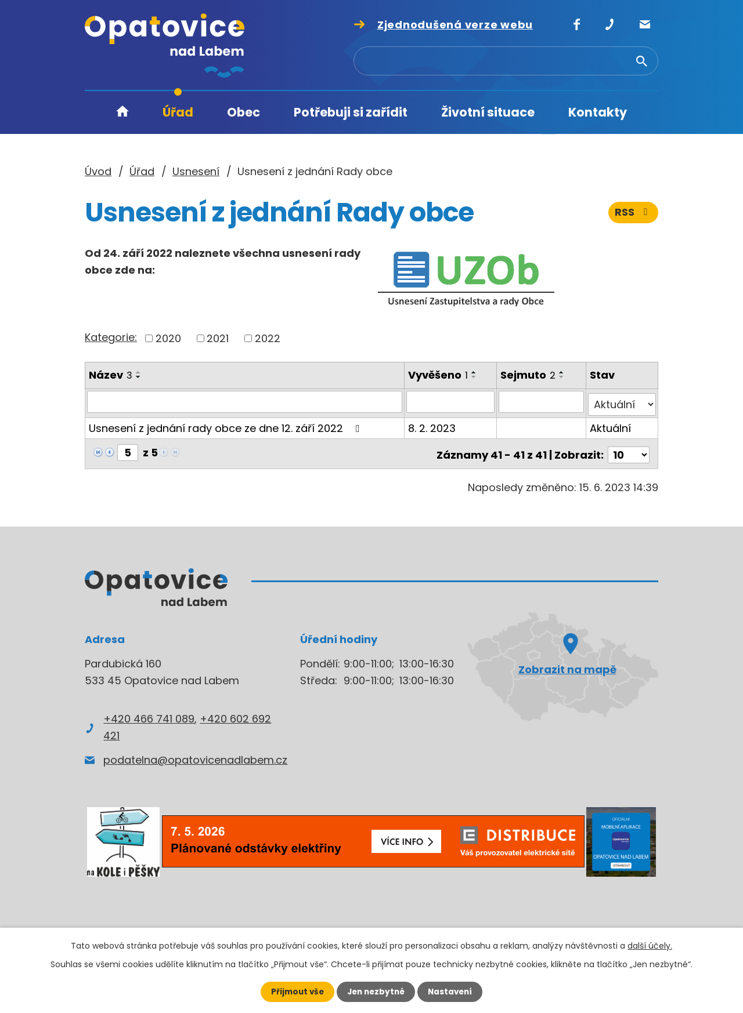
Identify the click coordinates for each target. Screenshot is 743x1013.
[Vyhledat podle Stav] (622, 402)
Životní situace (488, 112)
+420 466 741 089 (148, 713)
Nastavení (453, 991)
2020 (168, 338)
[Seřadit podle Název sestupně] (138, 377)
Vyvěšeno (438, 375)
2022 (267, 338)
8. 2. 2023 (432, 425)
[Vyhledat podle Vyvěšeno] (451, 402)
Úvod (122, 113)
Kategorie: (111, 337)
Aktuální (611, 425)
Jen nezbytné (375, 991)
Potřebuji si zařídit (350, 112)
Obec (243, 112)
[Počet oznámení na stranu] (629, 449)
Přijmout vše (294, 991)
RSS (633, 213)
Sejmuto (528, 375)
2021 (218, 338)
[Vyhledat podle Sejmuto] (542, 402)
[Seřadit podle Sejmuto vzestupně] (562, 372)
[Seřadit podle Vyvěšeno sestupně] (474, 377)
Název (110, 375)
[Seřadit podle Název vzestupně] (138, 372)
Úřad (178, 112)
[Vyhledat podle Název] (245, 402)
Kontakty (597, 112)
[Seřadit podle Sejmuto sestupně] (562, 377)
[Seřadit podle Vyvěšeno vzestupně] (474, 372)
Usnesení (195, 171)
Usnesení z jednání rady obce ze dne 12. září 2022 (227, 425)
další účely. (649, 945)
